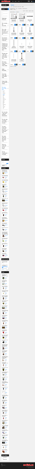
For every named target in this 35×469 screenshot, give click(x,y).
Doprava (19, 1)
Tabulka (14, 9)
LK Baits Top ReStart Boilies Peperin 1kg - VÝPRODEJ (5, 425)
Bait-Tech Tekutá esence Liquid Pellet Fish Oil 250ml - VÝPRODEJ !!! (5, 321)
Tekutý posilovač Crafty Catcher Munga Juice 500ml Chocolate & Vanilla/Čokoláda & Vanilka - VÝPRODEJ (5, 357)
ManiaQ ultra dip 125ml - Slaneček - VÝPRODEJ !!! (5, 286)
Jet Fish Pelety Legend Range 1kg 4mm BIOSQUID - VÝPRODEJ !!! (5, 395)
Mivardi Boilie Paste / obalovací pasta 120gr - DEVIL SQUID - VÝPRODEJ (4, 281)
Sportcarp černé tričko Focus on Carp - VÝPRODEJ (4, 406)
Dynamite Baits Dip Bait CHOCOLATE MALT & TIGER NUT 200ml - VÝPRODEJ (4, 351)
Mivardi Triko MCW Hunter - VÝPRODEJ (5, 367)
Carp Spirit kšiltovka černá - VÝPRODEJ (5, 340)
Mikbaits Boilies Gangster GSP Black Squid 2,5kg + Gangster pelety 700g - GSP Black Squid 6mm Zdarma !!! (5, 345)
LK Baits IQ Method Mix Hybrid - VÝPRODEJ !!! (4, 325)
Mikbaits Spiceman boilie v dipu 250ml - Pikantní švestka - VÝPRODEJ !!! (5, 411)
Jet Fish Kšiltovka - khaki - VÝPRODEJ (5, 377)
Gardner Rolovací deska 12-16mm (5, 227)
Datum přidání (19, 8)
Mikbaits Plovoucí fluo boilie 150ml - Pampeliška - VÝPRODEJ (5, 301)
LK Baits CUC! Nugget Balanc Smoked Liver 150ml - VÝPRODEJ (5, 430)
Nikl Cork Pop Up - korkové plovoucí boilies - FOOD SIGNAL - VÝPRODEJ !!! (5, 335)
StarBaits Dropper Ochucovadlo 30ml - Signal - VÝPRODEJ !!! (5, 363)
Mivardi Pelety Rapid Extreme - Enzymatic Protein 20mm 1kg (4, 249)
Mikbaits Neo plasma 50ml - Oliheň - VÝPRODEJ (5, 445)
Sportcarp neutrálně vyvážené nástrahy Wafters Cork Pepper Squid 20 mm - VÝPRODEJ (5, 382)
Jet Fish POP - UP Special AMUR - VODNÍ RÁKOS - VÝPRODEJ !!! (5, 435)
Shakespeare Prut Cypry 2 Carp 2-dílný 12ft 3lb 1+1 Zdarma (5, 203)
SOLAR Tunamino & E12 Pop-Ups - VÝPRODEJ (5, 306)
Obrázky (11, 9)
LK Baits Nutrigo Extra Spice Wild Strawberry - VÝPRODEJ (4, 330)
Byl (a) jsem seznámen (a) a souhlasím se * (5, 266)
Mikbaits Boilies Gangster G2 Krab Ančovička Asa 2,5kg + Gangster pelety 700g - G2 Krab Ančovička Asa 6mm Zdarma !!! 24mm (5, 233)
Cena (16, 8)
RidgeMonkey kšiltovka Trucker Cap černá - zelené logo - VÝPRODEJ (5, 440)
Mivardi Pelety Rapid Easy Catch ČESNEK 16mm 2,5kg (5, 239)
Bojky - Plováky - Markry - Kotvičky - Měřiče (17, 6)
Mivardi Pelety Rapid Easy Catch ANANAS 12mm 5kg (5, 180)
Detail (5, 173)
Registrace (3, 165)
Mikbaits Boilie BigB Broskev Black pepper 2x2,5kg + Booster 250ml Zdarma (5, 218)
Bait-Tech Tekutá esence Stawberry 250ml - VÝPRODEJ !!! (4, 416)
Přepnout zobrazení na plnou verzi (30, 466)
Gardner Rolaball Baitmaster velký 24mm (4, 253)
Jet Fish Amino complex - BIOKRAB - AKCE (5, 194)
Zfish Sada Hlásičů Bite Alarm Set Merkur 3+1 (4, 223)
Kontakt (16, 1)
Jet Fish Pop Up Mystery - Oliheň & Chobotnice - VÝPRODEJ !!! (5, 316)
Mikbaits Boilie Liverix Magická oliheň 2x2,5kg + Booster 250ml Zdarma (5, 171)
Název (14, 8)
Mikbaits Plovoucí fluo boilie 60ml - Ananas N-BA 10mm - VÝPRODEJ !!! (5, 291)
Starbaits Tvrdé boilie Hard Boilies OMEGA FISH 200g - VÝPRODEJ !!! (5, 311)
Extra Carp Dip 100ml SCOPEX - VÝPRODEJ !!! (5, 449)
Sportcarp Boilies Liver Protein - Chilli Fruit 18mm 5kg (5, 244)
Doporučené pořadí (25, 8)
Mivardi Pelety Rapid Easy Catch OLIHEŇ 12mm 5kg (5, 175)
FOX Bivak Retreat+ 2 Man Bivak (5, 198)
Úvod (12, 1)
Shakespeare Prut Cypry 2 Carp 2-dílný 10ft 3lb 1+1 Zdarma (5, 189)
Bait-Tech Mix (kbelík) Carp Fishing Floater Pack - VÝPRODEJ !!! (5, 421)
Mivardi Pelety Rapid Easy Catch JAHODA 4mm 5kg (5, 208)
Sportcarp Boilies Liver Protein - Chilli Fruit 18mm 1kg (5, 213)
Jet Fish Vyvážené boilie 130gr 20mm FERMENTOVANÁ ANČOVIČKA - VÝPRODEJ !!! (5, 275)
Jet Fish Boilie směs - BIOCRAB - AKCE (4, 184)
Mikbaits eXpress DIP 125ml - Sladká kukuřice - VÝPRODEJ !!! (5, 401)
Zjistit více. (3, 269)
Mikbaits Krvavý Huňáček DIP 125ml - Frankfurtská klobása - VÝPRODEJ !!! (5, 296)
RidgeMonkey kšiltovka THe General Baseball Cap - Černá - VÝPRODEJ (5, 372)
